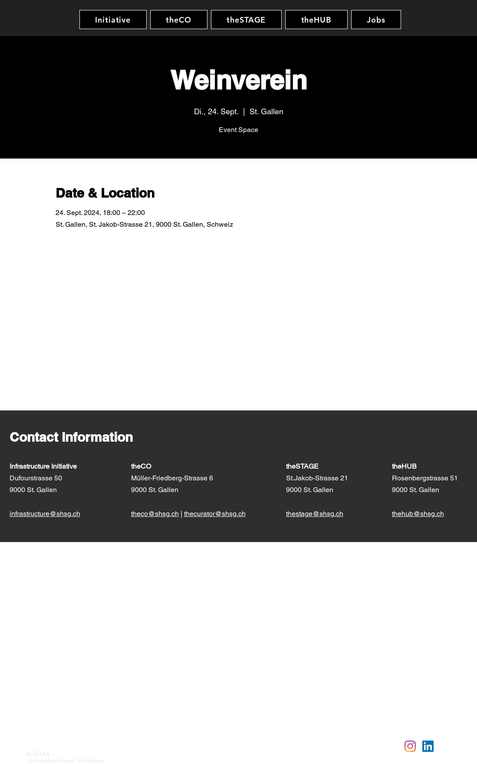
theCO (141, 466)
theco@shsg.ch (155, 513)
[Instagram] (410, 746)
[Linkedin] (428, 746)
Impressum (41, 741)
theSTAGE (303, 466)
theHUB (405, 466)
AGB (115, 741)
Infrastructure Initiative (43, 466)
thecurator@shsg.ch (215, 513)
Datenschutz (83, 741)
